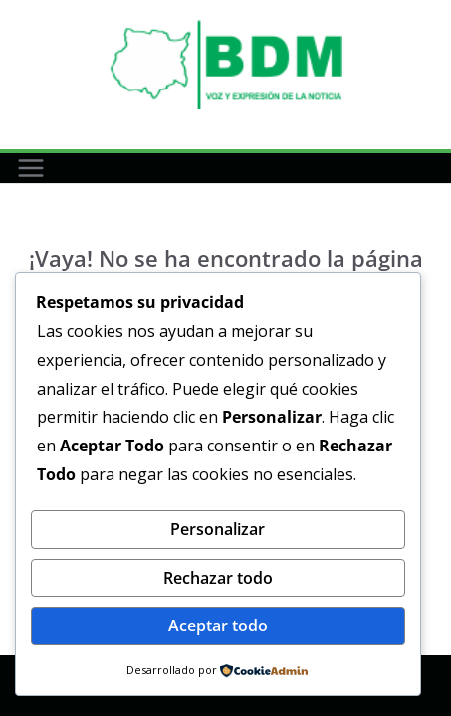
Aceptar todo (218, 625)
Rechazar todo (218, 578)
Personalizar (217, 529)
